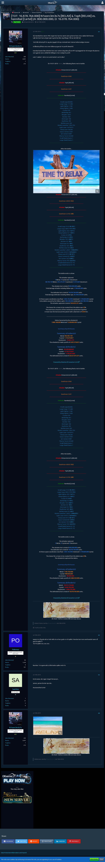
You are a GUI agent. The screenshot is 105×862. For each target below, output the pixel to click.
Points (7, 59)
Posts (7, 63)
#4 (99, 713)
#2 (99, 635)
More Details (94, 859)
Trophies (7, 61)
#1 (99, 31)
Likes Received (9, 56)
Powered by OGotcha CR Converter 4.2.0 (65, 362)
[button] (3, 2)
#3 (99, 675)
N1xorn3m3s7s (29, 22)
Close (101, 859)
